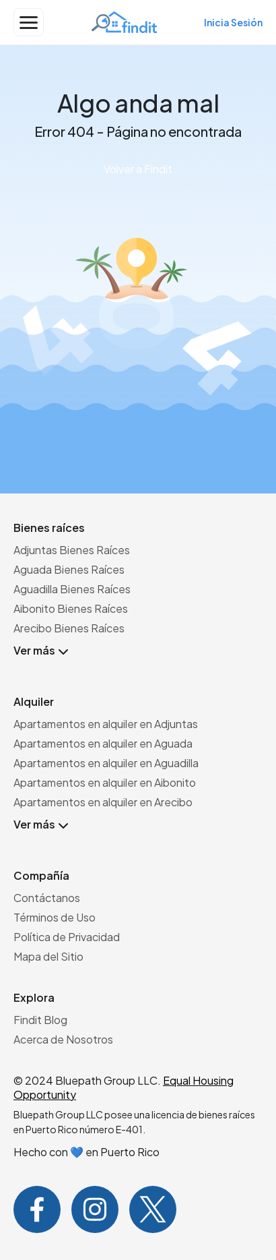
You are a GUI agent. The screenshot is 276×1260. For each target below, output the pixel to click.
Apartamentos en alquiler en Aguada (103, 743)
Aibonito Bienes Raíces (70, 608)
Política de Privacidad (66, 937)
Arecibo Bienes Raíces (69, 628)
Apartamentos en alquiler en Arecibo (103, 802)
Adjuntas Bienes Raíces (71, 550)
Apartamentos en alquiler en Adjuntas (105, 724)
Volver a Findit (138, 169)
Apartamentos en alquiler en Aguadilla (106, 763)
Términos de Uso (54, 917)
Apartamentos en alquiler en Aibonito (104, 782)
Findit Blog (40, 1020)
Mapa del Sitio (48, 956)
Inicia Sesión (233, 22)
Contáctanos (46, 898)
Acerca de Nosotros (63, 1039)
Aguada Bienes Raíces (69, 569)
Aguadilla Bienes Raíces (72, 589)
